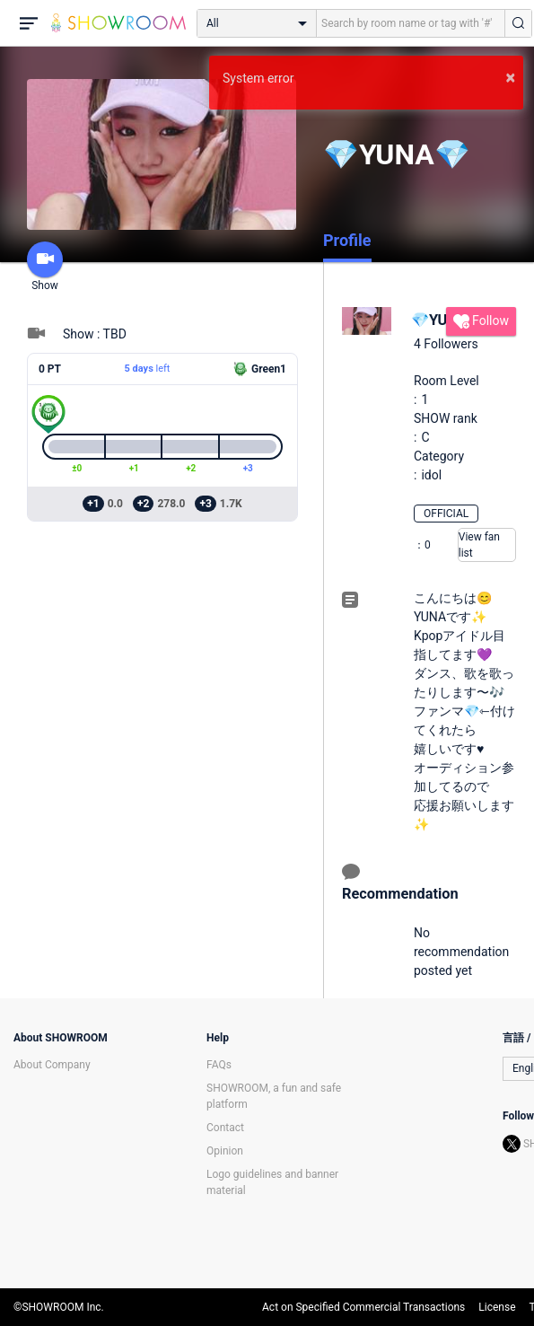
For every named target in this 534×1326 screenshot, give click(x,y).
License (496, 1307)
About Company (52, 1064)
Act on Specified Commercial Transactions (363, 1307)
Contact (225, 1127)
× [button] (510, 77)
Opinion (224, 1151)
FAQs (219, 1064)
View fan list (479, 545)
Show (45, 266)
